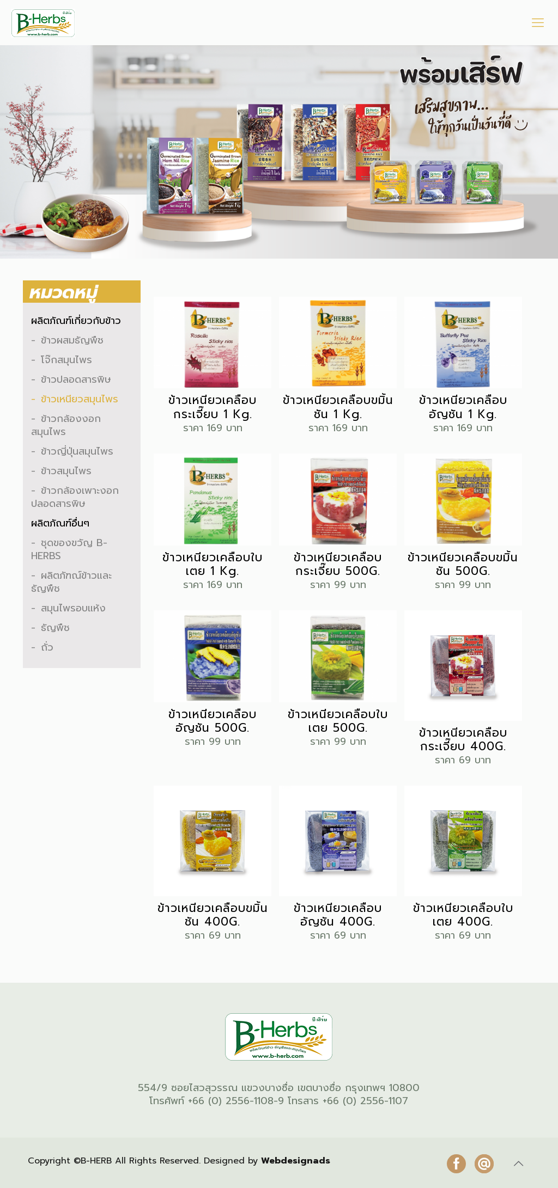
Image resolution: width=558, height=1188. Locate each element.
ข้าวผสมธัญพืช (72, 340)
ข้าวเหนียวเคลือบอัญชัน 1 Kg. (463, 407)
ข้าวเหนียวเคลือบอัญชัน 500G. (212, 721)
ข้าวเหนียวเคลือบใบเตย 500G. (338, 721)
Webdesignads (295, 1160)
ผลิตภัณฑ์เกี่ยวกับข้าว (76, 320)
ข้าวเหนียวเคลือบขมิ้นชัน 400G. (212, 915)
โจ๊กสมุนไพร (66, 360)
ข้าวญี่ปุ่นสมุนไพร (77, 451)
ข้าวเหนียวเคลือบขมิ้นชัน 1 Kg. (338, 407)
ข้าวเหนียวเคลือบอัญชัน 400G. (338, 915)
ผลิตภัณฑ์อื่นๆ (60, 523)
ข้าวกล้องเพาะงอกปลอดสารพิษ (75, 497)
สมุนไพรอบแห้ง (73, 608)
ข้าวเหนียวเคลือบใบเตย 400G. (463, 915)
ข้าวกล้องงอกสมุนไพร (66, 425)
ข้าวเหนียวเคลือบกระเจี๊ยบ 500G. (338, 564)
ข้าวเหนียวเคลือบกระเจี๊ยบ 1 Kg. (212, 407)
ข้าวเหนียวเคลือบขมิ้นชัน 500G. (463, 564)
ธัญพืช (55, 627)
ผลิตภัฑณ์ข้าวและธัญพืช (71, 582)
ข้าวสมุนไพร (66, 471)
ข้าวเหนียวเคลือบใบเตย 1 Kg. (212, 564)
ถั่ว (47, 647)
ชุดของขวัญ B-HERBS (69, 549)
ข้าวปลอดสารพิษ (76, 379)
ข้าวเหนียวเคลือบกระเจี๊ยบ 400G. (463, 740)
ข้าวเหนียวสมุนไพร (79, 399)
